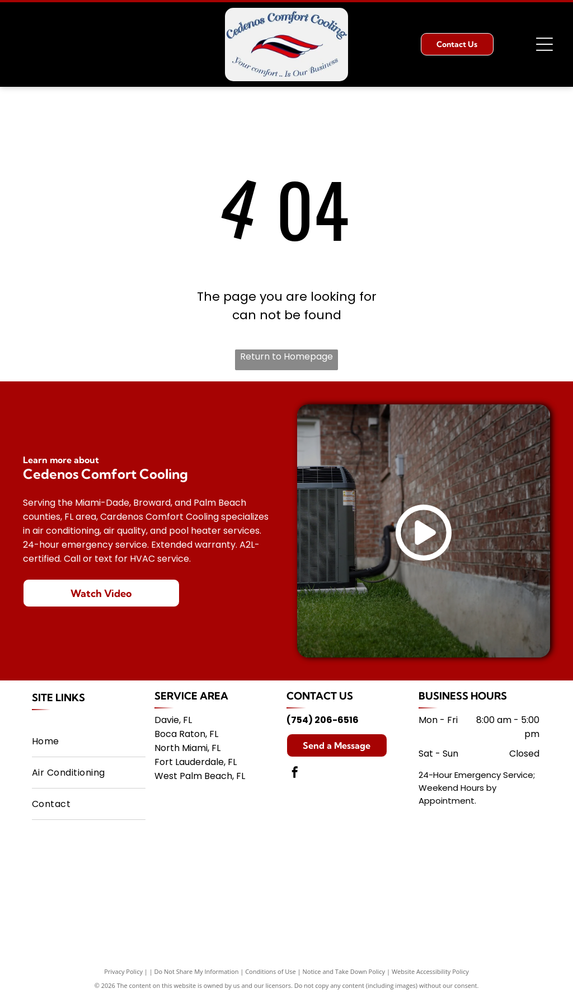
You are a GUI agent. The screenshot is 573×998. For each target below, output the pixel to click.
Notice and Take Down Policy (344, 971)
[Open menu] (544, 44)
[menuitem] (89, 741)
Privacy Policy (123, 971)
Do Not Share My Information (196, 971)
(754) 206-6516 (322, 719)
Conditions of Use (270, 971)
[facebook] (294, 774)
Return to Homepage (286, 356)
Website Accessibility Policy (430, 971)
